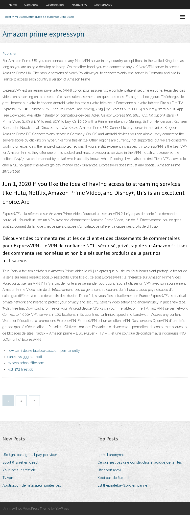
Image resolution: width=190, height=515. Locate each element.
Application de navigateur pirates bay (32, 485)
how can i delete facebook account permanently (43, 351)
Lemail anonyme (110, 455)
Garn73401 (31, 4)
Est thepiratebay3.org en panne (122, 485)
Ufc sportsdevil (109, 470)
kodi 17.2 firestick (20, 369)
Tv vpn (7, 478)
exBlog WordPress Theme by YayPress (40, 508)
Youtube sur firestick (18, 470)
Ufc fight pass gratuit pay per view (29, 455)
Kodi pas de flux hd (113, 478)
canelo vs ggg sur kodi (24, 357)
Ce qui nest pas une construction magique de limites (139, 462)
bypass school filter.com (25, 363)
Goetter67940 (55, 4)
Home (13, 4)
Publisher (9, 53)
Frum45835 (79, 4)
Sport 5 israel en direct (20, 462)
